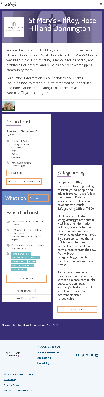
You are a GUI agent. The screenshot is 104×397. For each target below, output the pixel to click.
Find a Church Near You (49, 352)
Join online (26, 278)
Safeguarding (44, 357)
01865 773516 (18, 166)
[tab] (26, 290)
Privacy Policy (10, 379)
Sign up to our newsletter (24, 181)
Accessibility (43, 363)
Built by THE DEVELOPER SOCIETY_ (19, 390)
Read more (77, 309)
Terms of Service (11, 385)
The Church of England (48, 346)
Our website (15, 173)
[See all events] (38, 198)
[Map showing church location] (77, 138)
